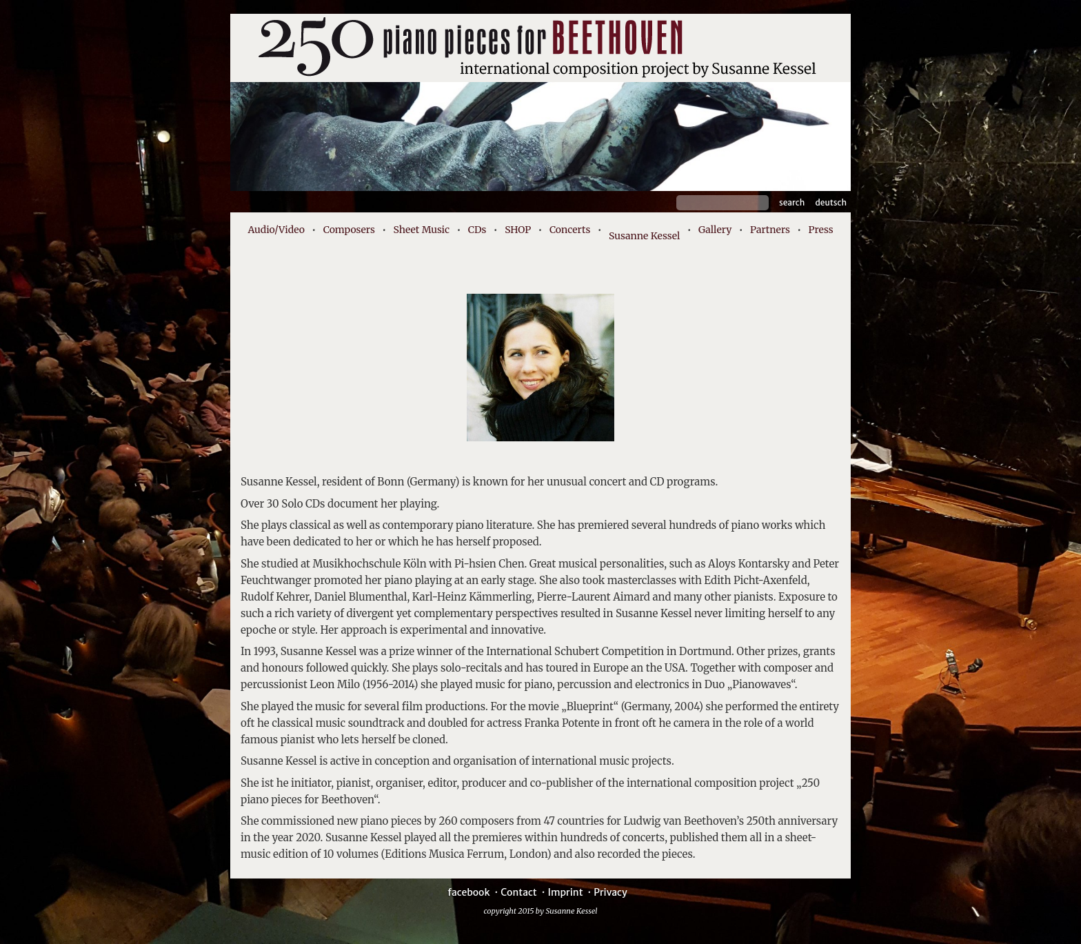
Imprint (565, 892)
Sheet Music (422, 229)
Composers (349, 229)
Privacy (610, 892)
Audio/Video (276, 229)
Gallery (714, 229)
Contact (519, 892)
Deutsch (831, 202)
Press (821, 229)
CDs (477, 229)
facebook (468, 892)
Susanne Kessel (644, 236)
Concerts (569, 229)
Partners (770, 229)
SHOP (518, 229)
